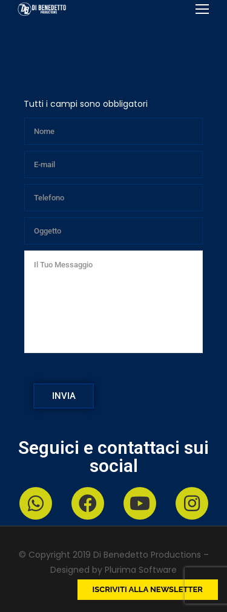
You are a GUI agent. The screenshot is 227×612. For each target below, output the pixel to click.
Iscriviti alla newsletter (148, 589)
